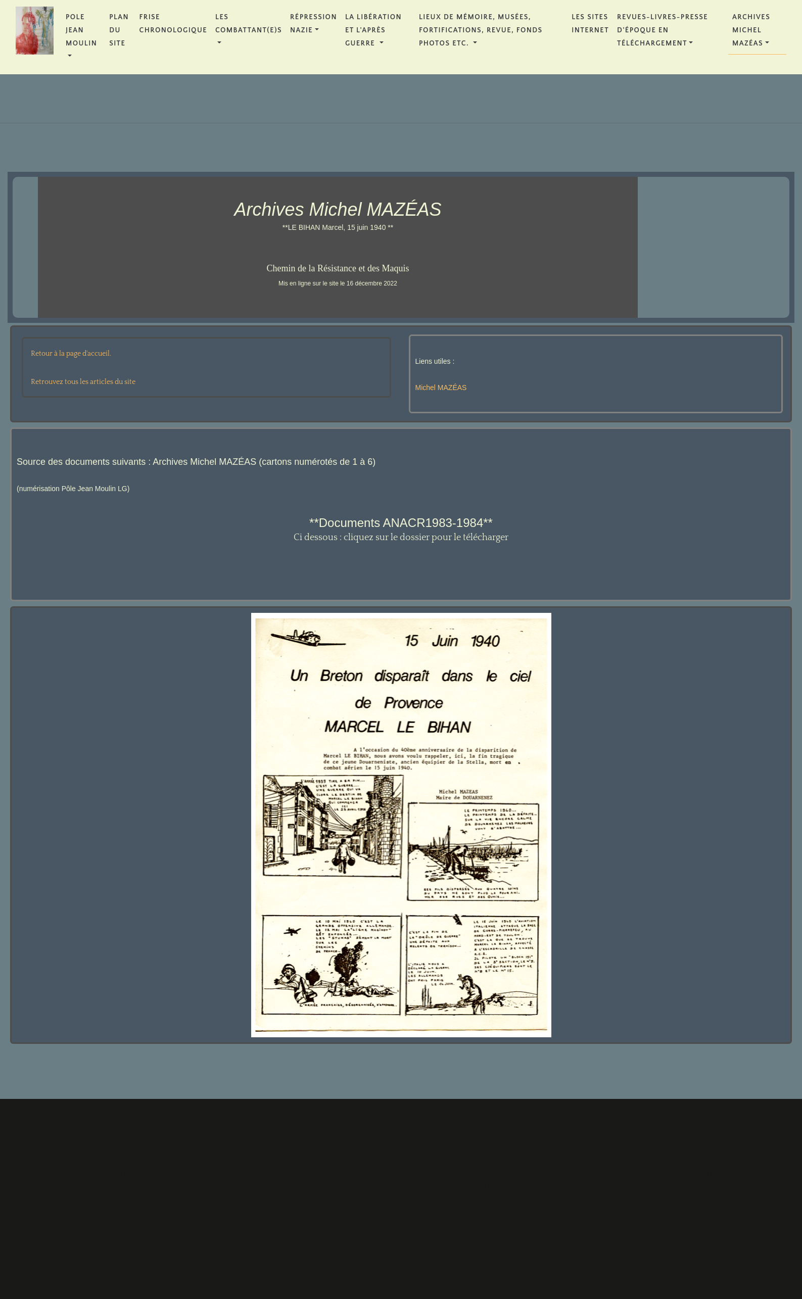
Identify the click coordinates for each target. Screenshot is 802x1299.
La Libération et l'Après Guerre (373, 30)
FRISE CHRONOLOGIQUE (173, 23)
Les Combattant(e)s (248, 23)
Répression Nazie (313, 23)
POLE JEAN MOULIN (81, 30)
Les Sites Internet (590, 23)
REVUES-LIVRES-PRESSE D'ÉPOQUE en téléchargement (662, 30)
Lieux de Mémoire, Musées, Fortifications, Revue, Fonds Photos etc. (481, 30)
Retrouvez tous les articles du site (83, 382)
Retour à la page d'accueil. (71, 354)
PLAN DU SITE (119, 30)
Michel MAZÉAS (441, 387)
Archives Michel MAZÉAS (751, 30)
